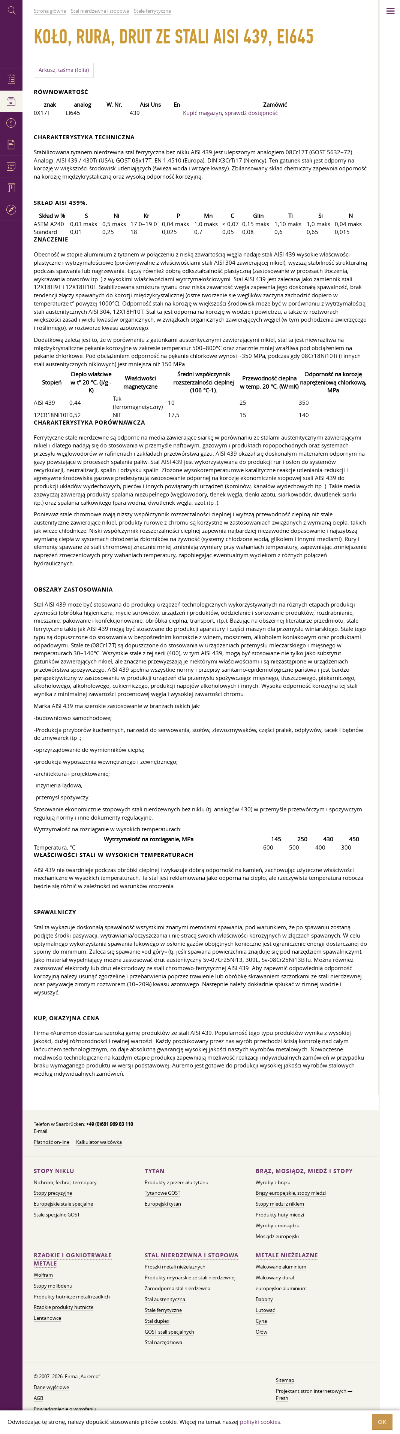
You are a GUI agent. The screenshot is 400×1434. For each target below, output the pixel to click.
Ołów (261, 1331)
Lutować (265, 1310)
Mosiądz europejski (277, 1236)
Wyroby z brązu (273, 1182)
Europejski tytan (163, 1203)
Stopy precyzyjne (53, 1193)
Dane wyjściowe (51, 1387)
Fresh (282, 1398)
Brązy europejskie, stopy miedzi (291, 1193)
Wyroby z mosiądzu (278, 1225)
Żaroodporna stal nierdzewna (177, 1288)
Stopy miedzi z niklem (280, 1203)
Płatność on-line (51, 1142)
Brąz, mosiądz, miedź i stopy (304, 1171)
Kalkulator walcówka (99, 1142)
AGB (38, 1398)
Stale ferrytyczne (163, 1310)
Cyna (261, 1321)
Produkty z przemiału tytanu (176, 1182)
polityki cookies (260, 1421)
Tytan (155, 1171)
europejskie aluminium (281, 1288)
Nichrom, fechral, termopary (65, 1182)
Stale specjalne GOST (57, 1214)
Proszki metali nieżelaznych (175, 1266)
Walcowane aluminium (281, 1266)
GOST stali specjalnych (169, 1331)
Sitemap (285, 1380)
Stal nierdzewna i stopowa (191, 1255)
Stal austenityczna (165, 1299)
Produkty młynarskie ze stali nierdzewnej (190, 1277)
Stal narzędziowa (163, 1342)
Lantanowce (47, 1318)
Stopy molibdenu (53, 1285)
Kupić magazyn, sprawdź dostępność (230, 112)
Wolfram (43, 1275)
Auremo (11, 44)
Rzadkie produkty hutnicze (63, 1307)
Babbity (264, 1299)
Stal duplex (157, 1321)
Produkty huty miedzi (280, 1214)
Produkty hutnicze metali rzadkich (72, 1296)
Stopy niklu (54, 1171)
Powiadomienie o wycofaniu (65, 1409)
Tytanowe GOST (162, 1193)
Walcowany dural (275, 1277)
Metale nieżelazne (287, 1255)
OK (382, 1422)
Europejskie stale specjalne (63, 1203)
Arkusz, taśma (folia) (64, 70)
